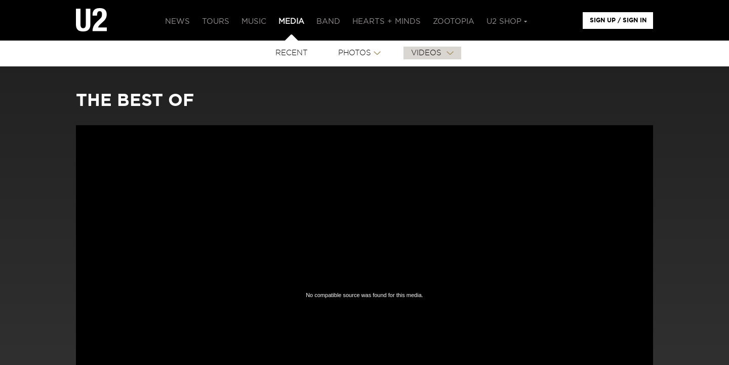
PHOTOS (354, 53)
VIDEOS (427, 53)
